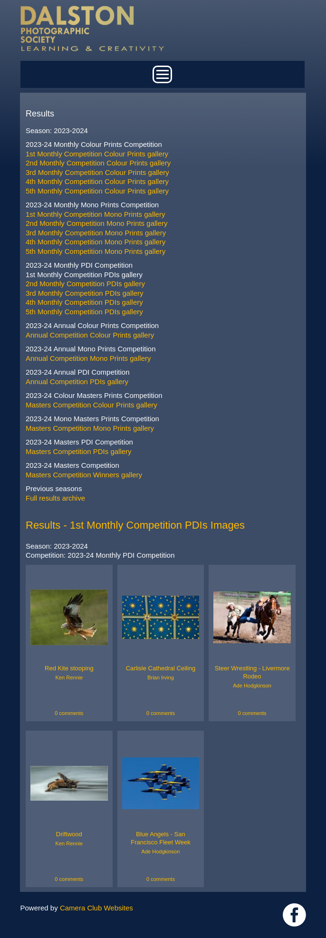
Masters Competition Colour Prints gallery (91, 405)
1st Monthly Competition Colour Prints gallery (97, 154)
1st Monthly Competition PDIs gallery (84, 275)
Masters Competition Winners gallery (84, 475)
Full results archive (55, 498)
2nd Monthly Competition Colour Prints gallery (98, 163)
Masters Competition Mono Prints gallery (90, 428)
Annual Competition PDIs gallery (77, 381)
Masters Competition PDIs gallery (79, 451)
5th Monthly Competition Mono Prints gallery (95, 251)
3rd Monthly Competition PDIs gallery (85, 293)
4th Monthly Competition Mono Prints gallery (95, 242)
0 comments (69, 713)
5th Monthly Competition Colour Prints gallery (97, 191)
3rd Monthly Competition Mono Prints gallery (96, 233)
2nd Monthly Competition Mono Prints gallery (96, 223)
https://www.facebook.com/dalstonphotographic (294, 915)
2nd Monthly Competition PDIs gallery (85, 284)
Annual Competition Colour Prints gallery (90, 335)
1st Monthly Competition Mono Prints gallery (95, 214)
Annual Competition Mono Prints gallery (88, 358)
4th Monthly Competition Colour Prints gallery (97, 181)
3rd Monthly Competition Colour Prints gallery (97, 172)
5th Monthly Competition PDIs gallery (84, 312)
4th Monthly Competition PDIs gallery (84, 302)
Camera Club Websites (96, 908)
